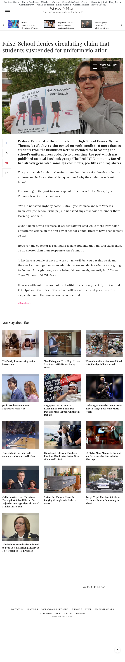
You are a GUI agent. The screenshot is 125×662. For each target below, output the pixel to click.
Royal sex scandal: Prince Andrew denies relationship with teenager (66, 25)
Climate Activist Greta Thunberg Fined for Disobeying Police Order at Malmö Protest (62, 456)
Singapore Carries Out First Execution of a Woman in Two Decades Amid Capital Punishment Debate (62, 410)
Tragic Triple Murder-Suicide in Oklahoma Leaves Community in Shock (103, 500)
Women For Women (50, 613)
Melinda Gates (11, 2)
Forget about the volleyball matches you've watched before (18, 454)
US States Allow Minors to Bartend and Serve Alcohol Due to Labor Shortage (103, 456)
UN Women (32, 609)
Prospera (80, 613)
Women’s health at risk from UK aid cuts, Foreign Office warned (104, 363)
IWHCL (88, 609)
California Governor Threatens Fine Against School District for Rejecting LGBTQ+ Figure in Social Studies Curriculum (20, 502)
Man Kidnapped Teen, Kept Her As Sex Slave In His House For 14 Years (62, 364)
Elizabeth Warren (50, 2)
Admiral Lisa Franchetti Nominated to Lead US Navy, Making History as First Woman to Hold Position (20, 547)
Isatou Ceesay (98, 5)
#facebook (24, 303)
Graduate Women (104, 609)
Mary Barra (115, 2)
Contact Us (17, 609)
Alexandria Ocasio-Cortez (75, 2)
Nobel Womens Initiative (54, 609)
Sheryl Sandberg (30, 2)
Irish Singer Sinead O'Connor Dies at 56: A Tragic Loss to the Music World (104, 408)
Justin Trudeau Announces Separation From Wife (15, 407)
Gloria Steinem (81, 5)
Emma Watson (63, 5)
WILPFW (68, 613)
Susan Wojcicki (99, 2)
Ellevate (76, 609)
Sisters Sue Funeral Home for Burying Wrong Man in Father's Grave (60, 500)
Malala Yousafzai (45, 5)
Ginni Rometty (26, 5)
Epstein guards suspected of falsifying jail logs (102, 25)
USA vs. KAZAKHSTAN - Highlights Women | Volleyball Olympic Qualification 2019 (29, 25)
